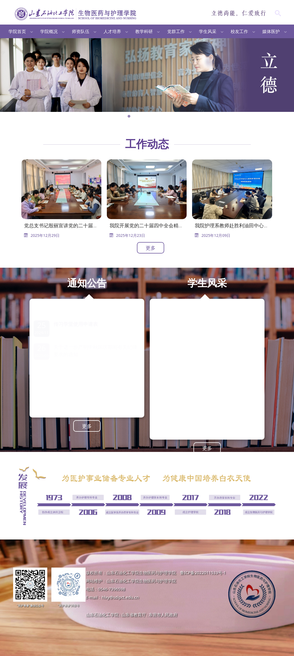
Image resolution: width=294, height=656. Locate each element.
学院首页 (17, 31)
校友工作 (239, 31)
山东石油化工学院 (102, 614)
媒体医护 (271, 31)
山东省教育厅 (133, 614)
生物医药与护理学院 (76, 14)
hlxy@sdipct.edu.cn (120, 597)
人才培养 (112, 31)
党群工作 (176, 31)
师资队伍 (80, 31)
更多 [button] (150, 247)
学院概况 (49, 31)
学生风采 (207, 31)
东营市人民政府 (163, 614)
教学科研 (144, 31)
